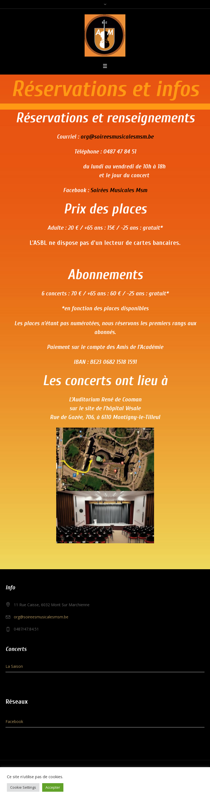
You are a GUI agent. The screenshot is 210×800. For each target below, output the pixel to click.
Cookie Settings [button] (23, 787)
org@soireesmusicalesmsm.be (117, 136)
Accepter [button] (52, 787)
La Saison (14, 666)
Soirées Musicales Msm (118, 190)
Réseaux (17, 701)
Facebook (14, 721)
